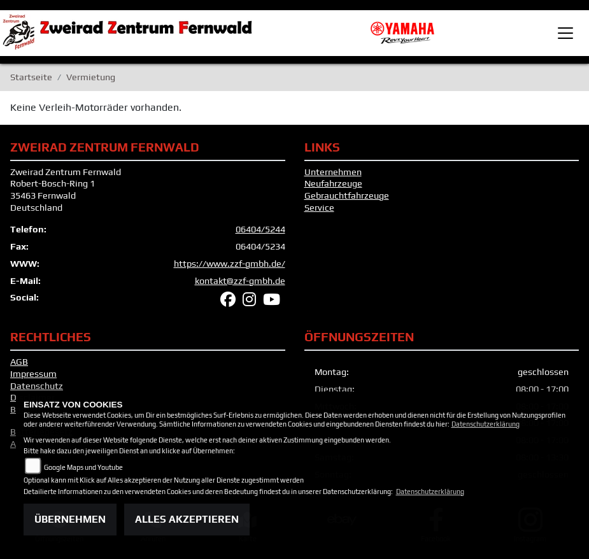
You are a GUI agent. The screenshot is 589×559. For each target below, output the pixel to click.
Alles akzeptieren (187, 519)
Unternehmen (333, 172)
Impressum (33, 374)
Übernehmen (70, 519)
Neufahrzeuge (333, 183)
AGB (19, 362)
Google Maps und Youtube (83, 467)
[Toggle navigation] (565, 33)
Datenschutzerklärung (485, 424)
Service (319, 207)
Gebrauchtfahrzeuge (346, 195)
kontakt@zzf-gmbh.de (240, 281)
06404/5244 (260, 229)
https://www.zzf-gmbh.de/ (229, 263)
